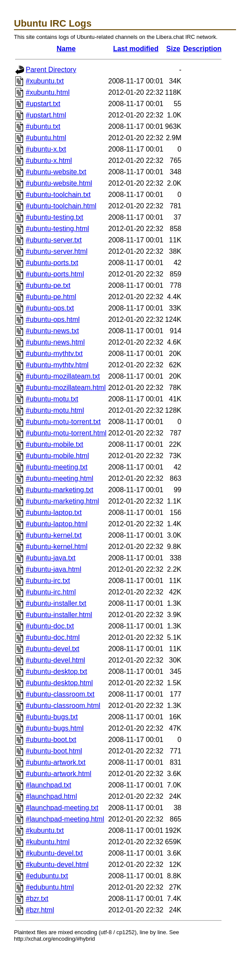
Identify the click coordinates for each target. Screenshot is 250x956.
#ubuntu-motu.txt (52, 399)
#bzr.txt (37, 898)
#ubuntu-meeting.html (59, 478)
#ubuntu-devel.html (55, 660)
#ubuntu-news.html (55, 342)
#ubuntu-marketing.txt (59, 490)
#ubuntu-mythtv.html (57, 365)
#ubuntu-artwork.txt (56, 762)
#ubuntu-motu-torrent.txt (63, 421)
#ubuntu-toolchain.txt (58, 194)
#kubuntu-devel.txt (54, 853)
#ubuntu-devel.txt (52, 648)
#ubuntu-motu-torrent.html (66, 433)
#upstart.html (46, 115)
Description (202, 48)
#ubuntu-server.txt (54, 240)
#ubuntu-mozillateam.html (66, 387)
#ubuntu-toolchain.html (61, 206)
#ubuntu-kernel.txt (54, 535)
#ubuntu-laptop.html (56, 524)
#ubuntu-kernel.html (56, 546)
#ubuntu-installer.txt (56, 603)
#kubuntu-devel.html (57, 864)
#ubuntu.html (46, 138)
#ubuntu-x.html (49, 160)
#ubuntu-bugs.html (55, 728)
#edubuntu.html (50, 887)
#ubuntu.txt (43, 126)
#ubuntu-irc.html (51, 592)
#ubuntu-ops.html (53, 319)
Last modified (135, 48)
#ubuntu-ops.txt (50, 308)
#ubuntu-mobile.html (57, 455)
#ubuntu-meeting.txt (56, 467)
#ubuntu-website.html (59, 183)
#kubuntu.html (48, 842)
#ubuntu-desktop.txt (56, 671)
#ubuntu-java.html (53, 569)
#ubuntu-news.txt (52, 331)
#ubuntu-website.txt (56, 172)
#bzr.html (40, 910)
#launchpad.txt (48, 785)
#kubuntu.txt (45, 830)
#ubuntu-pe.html (51, 296)
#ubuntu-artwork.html (58, 773)
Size (173, 48)
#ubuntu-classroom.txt (60, 694)
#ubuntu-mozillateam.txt (63, 376)
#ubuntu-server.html (56, 251)
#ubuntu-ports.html (55, 274)
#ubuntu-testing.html (57, 228)
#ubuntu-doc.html (53, 637)
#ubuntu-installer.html (59, 614)
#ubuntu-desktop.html (59, 683)
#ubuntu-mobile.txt (54, 444)
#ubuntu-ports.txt (52, 262)
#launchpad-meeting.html (65, 819)
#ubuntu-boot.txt (51, 739)
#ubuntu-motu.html (55, 410)
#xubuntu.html (48, 92)
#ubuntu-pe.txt (48, 285)
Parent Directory (51, 69)
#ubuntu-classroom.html (63, 705)
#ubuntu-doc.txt (50, 626)
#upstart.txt (43, 103)
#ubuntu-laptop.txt (54, 512)
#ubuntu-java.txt (50, 558)
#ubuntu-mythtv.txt (54, 353)
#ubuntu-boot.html (54, 751)
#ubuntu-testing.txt (54, 217)
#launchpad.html (51, 796)
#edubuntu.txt (47, 876)
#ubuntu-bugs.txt (52, 717)
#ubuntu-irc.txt (48, 580)
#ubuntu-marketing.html (62, 501)
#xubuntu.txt (45, 81)
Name (66, 48)
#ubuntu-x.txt (46, 149)
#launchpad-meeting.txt (62, 807)
